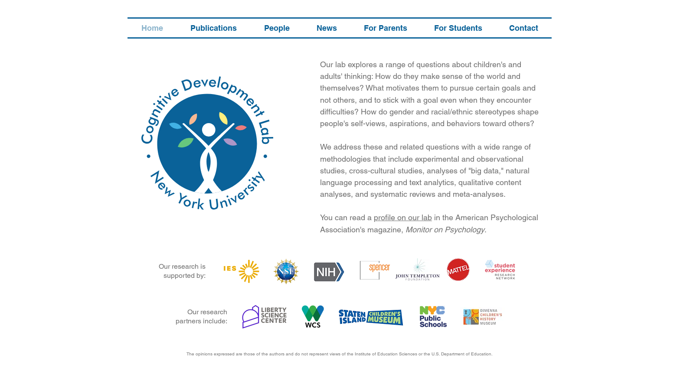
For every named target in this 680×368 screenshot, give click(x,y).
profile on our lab (403, 217)
